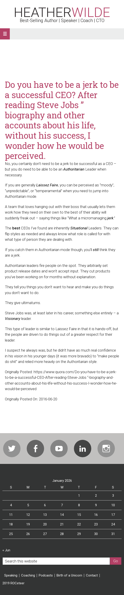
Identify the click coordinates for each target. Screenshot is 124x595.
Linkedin (82, 448)
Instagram (106, 448)
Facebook (35, 448)
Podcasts (46, 575)
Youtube (59, 448)
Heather (62, 12)
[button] (5, 33)
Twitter (11, 448)
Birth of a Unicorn (69, 575)
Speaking (10, 575)
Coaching (28, 575)
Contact (92, 575)
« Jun (6, 550)
